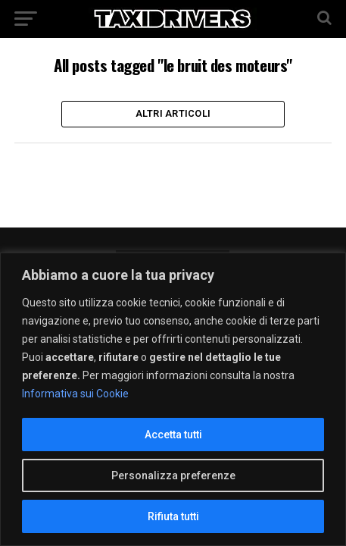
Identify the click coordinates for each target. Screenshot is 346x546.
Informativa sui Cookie (75, 394)
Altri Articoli (173, 113)
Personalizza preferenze (173, 475)
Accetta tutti (173, 434)
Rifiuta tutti (173, 516)
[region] (173, 399)
